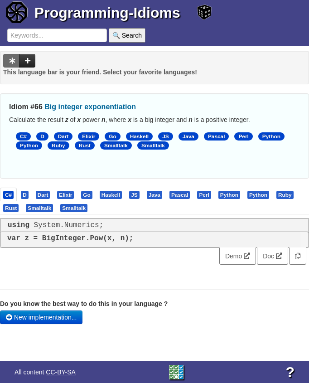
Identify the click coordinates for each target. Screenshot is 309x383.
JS (165, 136)
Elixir (88, 136)
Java (188, 136)
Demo (237, 256)
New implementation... (41, 317)
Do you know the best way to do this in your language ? (84, 303)
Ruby (58, 145)
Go (112, 136)
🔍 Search (127, 35)
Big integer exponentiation (90, 107)
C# (23, 136)
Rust (85, 145)
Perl (243, 136)
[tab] (9, 194)
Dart (63, 136)
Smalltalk (116, 145)
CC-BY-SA (61, 372)
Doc (272, 256)
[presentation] (8, 194)
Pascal (216, 136)
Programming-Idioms (107, 13)
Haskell (139, 136)
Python (271, 136)
